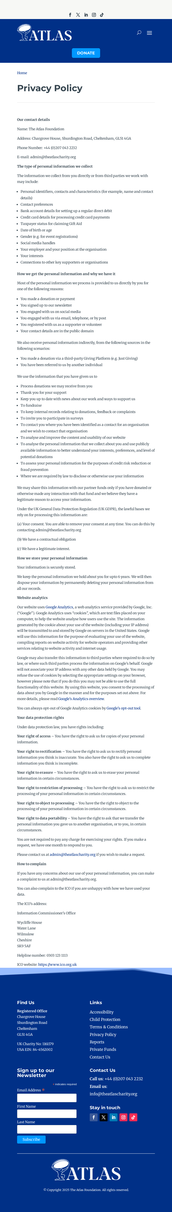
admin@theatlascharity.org (72, 854)
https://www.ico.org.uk (57, 964)
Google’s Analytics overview (81, 699)
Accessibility (102, 1012)
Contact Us (100, 1057)
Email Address (31, 1090)
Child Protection (105, 1019)
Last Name (26, 1122)
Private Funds (103, 1049)
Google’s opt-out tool (123, 708)
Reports (97, 1041)
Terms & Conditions (109, 1026)
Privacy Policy (103, 1034)
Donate (86, 53)
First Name (26, 1106)
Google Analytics (59, 607)
